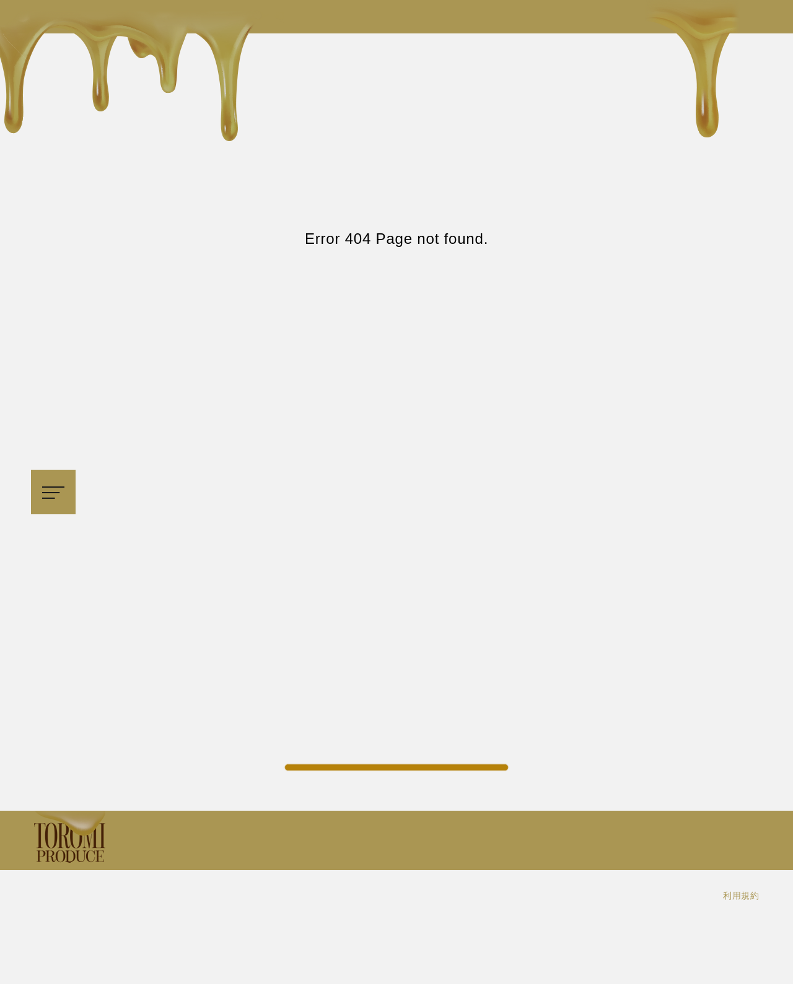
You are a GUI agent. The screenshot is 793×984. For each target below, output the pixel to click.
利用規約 (741, 895)
